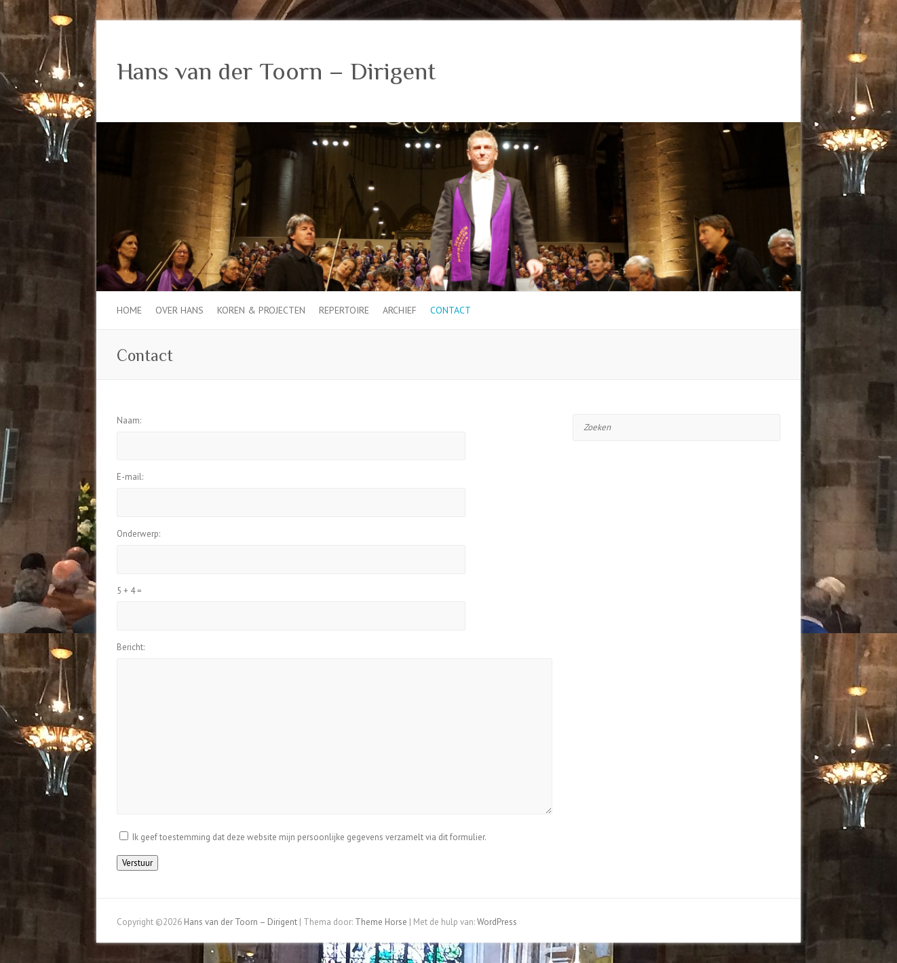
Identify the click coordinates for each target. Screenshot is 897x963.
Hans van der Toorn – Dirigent (276, 71)
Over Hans (179, 310)
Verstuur (137, 863)
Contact (450, 310)
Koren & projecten (261, 310)
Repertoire (344, 310)
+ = (129, 591)
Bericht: (131, 647)
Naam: (129, 420)
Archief (400, 310)
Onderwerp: (138, 534)
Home (129, 310)
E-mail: (130, 477)
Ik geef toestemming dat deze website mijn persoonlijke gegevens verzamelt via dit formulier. (309, 837)
